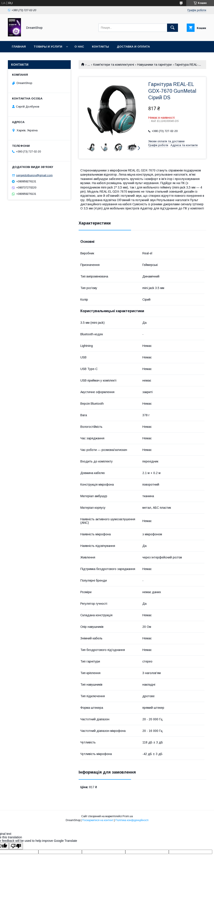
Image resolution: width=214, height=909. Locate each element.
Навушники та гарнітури (154, 64)
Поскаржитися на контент (97, 820)
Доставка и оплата (133, 46)
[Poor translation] (16, 846)
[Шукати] (172, 28)
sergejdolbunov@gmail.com (34, 175)
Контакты (100, 46)
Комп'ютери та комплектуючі (113, 64)
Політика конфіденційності (131, 820)
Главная (19, 46)
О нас (79, 46)
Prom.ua (128, 816)
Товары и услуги (48, 46)
